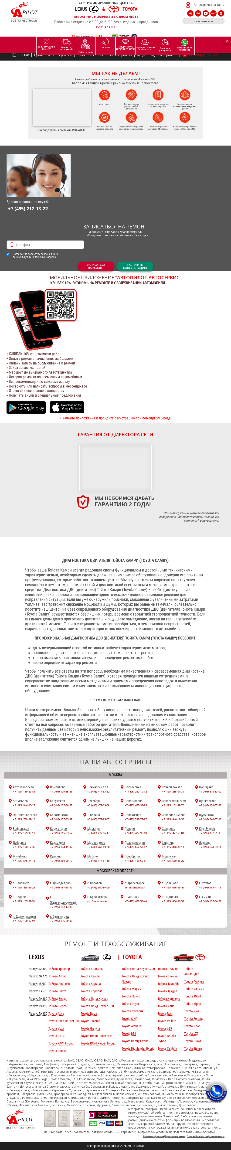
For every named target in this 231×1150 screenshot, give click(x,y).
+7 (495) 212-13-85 (61, 906)
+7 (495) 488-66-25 (24, 887)
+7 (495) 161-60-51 (136, 860)
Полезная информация (153, 1136)
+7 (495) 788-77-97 (136, 819)
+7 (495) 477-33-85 (136, 805)
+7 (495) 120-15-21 (61, 791)
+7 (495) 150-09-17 (61, 860)
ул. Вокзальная (97, 901)
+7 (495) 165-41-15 (210, 887)
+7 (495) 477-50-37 (61, 805)
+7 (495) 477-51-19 (98, 860)
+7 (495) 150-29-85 (24, 791)
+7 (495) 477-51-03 (210, 833)
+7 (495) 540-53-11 (210, 847)
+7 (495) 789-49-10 (24, 819)
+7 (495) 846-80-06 (61, 920)
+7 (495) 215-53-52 (61, 833)
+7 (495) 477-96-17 (98, 833)
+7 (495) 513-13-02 (210, 791)
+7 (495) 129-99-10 (24, 833)
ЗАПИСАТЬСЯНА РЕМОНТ (96, 266)
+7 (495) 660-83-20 (173, 860)
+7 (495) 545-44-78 (24, 860)
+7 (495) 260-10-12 (136, 791)
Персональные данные (175, 1136)
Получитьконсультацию (135, 266)
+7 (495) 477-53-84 (173, 833)
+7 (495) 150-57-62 (210, 805)
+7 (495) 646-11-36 (173, 819)
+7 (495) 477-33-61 (61, 819)
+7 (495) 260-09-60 (98, 847)
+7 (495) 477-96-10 (136, 833)
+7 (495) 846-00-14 (173, 847)
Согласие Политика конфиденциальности (205, 1136)
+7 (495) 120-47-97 (24, 920)
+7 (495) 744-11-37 (61, 847)
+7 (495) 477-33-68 (98, 805)
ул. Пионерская (135, 887)
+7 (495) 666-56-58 (173, 901)
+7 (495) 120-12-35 (24, 847)
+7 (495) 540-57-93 (210, 819)
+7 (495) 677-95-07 (98, 819)
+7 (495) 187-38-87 (61, 887)
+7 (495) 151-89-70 (173, 805)
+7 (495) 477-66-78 (210, 901)
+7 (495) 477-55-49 (136, 901)
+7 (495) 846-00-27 (24, 805)
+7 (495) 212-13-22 (28, 208)
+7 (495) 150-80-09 (98, 887)
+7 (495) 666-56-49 (173, 887)
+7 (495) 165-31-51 (24, 901)
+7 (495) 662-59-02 (136, 847)
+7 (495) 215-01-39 (173, 791)
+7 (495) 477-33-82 (98, 791)
